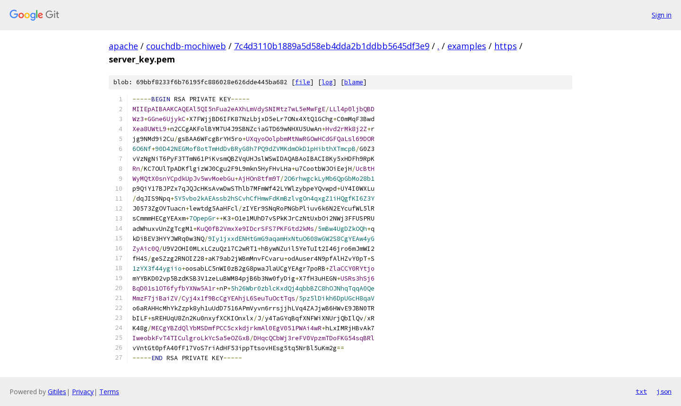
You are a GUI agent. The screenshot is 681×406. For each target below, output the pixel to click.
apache (123, 46)
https (505, 46)
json (664, 391)
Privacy (83, 391)
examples (466, 46)
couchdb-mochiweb (186, 46)
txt (641, 391)
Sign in (662, 14)
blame (353, 82)
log (327, 82)
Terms (109, 391)
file (302, 82)
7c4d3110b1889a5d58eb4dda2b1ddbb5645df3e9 (331, 46)
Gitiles (57, 391)
